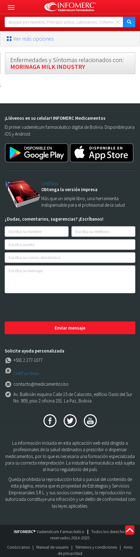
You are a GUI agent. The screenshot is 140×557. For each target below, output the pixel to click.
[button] (70, 39)
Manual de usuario (52, 547)
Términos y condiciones (96, 547)
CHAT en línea (26, 373)
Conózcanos (18, 547)
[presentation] (52, 308)
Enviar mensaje (70, 328)
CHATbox (49, 183)
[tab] (70, 39)
